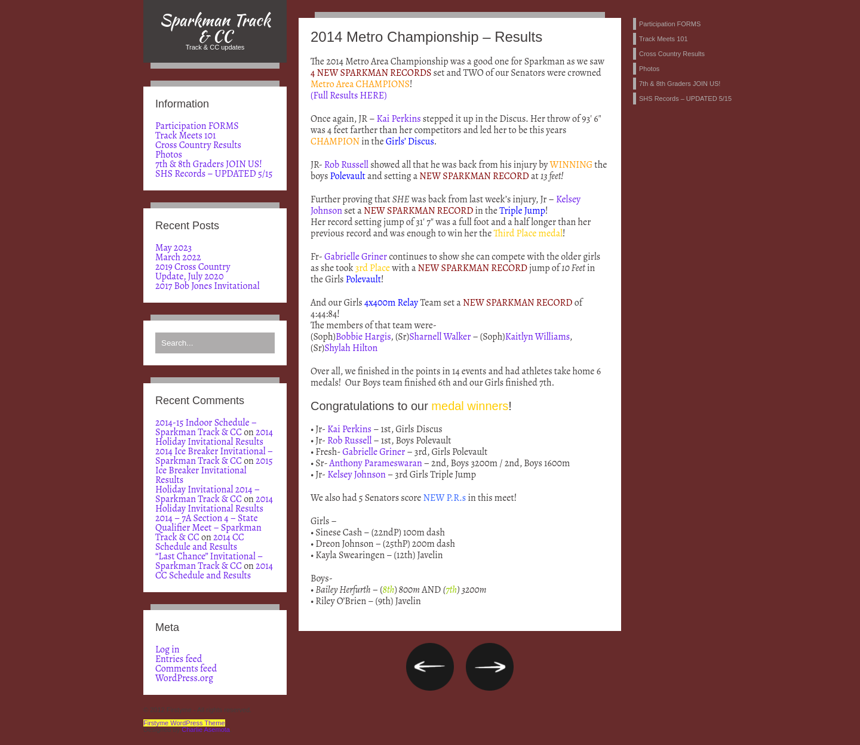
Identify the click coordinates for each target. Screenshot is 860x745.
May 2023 (173, 247)
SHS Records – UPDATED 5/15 (213, 173)
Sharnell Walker (440, 336)
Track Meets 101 (185, 135)
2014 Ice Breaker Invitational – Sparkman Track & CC (214, 456)
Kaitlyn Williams (537, 336)
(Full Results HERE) (349, 95)
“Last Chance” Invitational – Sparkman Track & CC (209, 561)
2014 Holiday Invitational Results (214, 437)
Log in (167, 649)
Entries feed (178, 659)
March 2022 (178, 257)
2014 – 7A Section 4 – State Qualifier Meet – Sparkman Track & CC (208, 528)
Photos (168, 154)
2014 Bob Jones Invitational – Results (490, 667)
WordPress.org (184, 678)
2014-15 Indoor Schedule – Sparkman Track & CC (206, 427)
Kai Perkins (399, 118)
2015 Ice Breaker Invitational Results (214, 470)
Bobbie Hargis (363, 336)
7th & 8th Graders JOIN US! (208, 164)
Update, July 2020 (189, 276)
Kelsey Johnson (356, 474)
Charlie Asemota (206, 729)
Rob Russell (346, 164)
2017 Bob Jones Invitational (207, 286)
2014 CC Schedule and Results (199, 542)
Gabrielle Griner (355, 256)
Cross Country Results (198, 145)
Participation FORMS (197, 126)
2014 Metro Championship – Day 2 (430, 667)
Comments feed (186, 668)
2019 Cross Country (193, 266)
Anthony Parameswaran (375, 463)
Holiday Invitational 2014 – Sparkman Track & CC (207, 494)
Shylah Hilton (350, 348)
